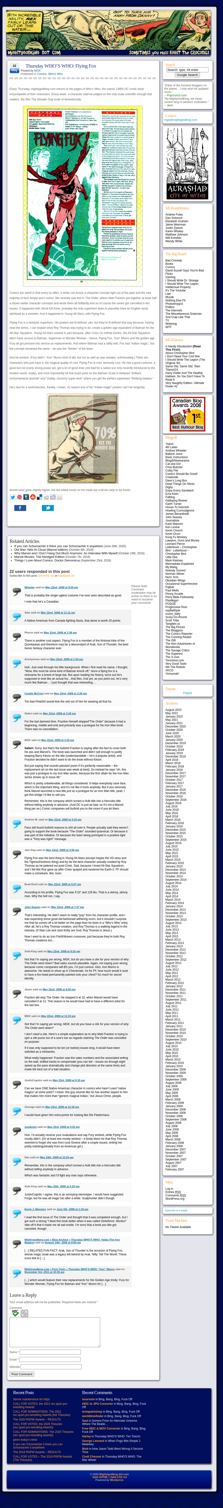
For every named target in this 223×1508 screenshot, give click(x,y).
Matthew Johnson (176, 234)
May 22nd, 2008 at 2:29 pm (70, 693)
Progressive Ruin (176, 607)
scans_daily (172, 613)
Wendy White (173, 241)
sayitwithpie (172, 610)
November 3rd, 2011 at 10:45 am (44, 1272)
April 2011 (171, 1016)
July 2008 (171, 1126)
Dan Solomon (174, 218)
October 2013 (174, 916)
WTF (168, 327)
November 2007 (175, 1152)
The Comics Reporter (179, 633)
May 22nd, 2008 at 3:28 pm (59, 713)
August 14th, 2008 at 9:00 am (63, 1242)
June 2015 (172, 849)
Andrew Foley (174, 214)
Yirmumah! (172, 673)
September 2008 (176, 1119)
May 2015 (171, 853)
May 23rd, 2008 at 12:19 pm (62, 1106)
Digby (169, 487)
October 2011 (174, 996)
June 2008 (172, 1129)
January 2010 (174, 1066)
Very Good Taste (176, 663)
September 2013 (176, 919)
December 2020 (175, 726)
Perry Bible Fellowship (179, 597)
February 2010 (174, 1063)
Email (14, 1365)
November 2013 (175, 913)
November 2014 (175, 873)
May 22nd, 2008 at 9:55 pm (59, 989)
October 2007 (174, 1156)
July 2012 (171, 966)
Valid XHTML (100, 1482)
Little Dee (171, 557)
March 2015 (172, 859)
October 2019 (174, 746)
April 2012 (171, 976)
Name (14, 1358)
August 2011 (173, 1003)
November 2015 (175, 833)
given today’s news (25, 1445)
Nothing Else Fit (175, 300)
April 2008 (171, 1136)
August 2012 (173, 963)
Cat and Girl (173, 464)
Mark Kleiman (174, 560)
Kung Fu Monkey (176, 537)
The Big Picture (175, 627)
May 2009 (171, 1093)
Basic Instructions (176, 457)
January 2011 (174, 1026)
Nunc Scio (171, 577)
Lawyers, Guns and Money (182, 540)
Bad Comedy (173, 260)
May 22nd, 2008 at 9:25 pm (63, 951)
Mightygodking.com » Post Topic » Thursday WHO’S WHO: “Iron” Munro (70, 1269)
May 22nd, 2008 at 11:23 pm (58, 1016)
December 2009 (175, 1069)
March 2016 (172, 819)
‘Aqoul (169, 444)
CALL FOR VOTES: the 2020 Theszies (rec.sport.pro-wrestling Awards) (37, 1431)
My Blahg (171, 567)
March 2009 (172, 1099)
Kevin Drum (172, 533)
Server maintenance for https (31, 1405)
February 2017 (174, 783)
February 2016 (174, 823)
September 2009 (176, 1079)
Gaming (170, 277)
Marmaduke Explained (179, 563)
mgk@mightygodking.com (180, 120)
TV (167, 320)
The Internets (173, 310)
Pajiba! (169, 587)
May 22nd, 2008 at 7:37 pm (67, 907)
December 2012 (175, 949)
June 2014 (172, 889)
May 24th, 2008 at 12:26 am (57, 1157)
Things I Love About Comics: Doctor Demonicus (47, 560)
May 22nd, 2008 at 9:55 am (61, 587)
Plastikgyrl (171, 600)
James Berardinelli (177, 514)
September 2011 (176, 999)
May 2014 (171, 893)
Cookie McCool (34, 693)
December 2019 (175, 743)
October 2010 (174, 1036)
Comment (16, 1308)
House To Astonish (177, 507)
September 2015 (176, 839)
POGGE (170, 603)
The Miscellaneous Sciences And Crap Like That (183, 315)
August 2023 (173, 710)
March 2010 (172, 1059)
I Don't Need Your (182, 356)
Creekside (171, 477)
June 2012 (172, 969)
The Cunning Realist (178, 637)
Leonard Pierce (175, 543)
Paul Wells (172, 590)
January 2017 (174, 786)
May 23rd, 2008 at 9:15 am (69, 1080)
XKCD (169, 670)
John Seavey (32, 907)
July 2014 (171, 886)
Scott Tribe (172, 620)
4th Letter (171, 447)
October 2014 (174, 876)
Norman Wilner (174, 573)
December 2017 (175, 773)
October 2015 (174, 836)
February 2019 (174, 750)
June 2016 (172, 809)
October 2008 (174, 1116)
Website (15, 1372)
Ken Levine (172, 527)
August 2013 (173, 923)
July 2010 (171, 1046)
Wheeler (30, 587)
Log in (169, 1188)
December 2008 (175, 1109)
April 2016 (171, 816)
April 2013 (171, 936)
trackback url (66, 575)
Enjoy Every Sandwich (179, 490)
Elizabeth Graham (176, 221)
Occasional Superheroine (181, 583)
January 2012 (174, 986)
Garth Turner (173, 504)
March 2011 (172, 1019)
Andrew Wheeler (176, 450)
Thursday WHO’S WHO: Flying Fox (60, 66)
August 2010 (173, 1043)
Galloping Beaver (176, 500)
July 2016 (171, 806)
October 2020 (174, 730)
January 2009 (174, 1106)
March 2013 (172, 939)
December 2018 (175, 756)
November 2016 (175, 793)
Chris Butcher (174, 467)
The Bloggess (174, 630)
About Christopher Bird (179, 353)
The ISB (170, 640)
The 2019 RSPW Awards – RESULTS (37, 1457)
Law (168, 293)
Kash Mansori (174, 524)
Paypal (187, 693)
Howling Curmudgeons (179, 510)
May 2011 (171, 1013)
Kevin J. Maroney (35, 1209)
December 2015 (175, 829)
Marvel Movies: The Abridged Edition (39, 557)
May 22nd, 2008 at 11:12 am (58, 612)
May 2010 (171, 1053)
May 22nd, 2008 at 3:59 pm (62, 850)
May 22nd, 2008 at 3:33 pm (57, 740)
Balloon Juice (173, 454)
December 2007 (175, 1149)
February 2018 (174, 766)
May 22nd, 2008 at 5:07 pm (64, 884)
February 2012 (174, 983)
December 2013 (175, 909)
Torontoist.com (174, 660)
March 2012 (172, 979)
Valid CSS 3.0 (118, 1482)
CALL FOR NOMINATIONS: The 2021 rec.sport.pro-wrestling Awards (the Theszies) (41, 1419)
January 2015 (174, 866)
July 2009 (171, 1086)
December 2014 (175, 869)
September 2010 (176, 1039)
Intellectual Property (178, 287)
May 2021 (171, 720)
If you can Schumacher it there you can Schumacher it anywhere (58, 546)
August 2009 (173, 1083)
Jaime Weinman (175, 224)
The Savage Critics (177, 650)
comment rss (46, 575)
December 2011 (175, 989)
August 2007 (173, 1162)
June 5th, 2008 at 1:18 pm (72, 1209)
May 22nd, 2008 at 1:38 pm (60, 632)
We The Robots (175, 667)
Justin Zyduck (174, 228)
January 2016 (174, 826)
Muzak (169, 297)
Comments (175, 1195)
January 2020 (174, 740)
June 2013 (172, 929)
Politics (169, 307)
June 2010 (172, 1049)
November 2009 (175, 1073)
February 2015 (174, 863)
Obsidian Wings (175, 580)
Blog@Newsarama (177, 460)
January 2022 (174, 716)
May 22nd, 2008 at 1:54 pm (66, 659)
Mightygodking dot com (114, 1480)
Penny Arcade (174, 593)
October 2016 (174, 796)
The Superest (174, 653)
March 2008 (172, 1139)
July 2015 (171, 846)
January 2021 (174, 723)
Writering (171, 323)
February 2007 (174, 1169)
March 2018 (172, 763)
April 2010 (171, 1056)
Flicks (169, 273)
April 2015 (171, 856)
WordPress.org (174, 1198)
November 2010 (175, 1033)
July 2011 (171, 1006)
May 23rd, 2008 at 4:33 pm (63, 1126)
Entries (173, 1192)
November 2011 (175, 993)
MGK (37, 70)
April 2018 (171, 759)
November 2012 (175, 953)
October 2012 (174, 956)
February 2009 (174, 1103)
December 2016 (175, 789)
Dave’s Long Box (176, 480)
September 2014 (176, 879)
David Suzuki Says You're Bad (184, 270)
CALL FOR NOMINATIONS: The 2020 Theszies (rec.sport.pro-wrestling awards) (43, 1439)
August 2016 (173, 803)
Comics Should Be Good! (181, 474)
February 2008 (174, 1143)
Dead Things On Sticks (180, 484)
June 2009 (172, 1089)
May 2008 (171, 1133)
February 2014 (174, 903)
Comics (42, 74)
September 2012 (176, 959)
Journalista (172, 520)
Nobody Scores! (175, 570)
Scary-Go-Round (176, 617)
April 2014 (171, 896)
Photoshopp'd (174, 303)
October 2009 (174, 1076)
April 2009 (171, 1096)
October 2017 (174, 779)
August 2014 (173, 883)
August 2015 (173, 843)
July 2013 (171, 926)
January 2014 (174, 906)
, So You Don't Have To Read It (185, 376)
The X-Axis (172, 657)
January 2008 (174, 1146)
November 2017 (175, 776)
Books (169, 263)
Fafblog (170, 497)
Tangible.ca (172, 623)
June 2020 (172, 733)
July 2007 (171, 1166)
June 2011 (172, 1009)
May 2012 (171, 973)
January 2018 (174, 769)
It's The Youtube (175, 290)
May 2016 (171, 813)
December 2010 (175, 1029)
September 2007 (176, 1159)
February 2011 (174, 1023)
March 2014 (172, 899)
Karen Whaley (174, 231)
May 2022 (171, 713)
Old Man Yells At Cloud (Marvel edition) (41, 549)
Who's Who (55, 74)
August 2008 (173, 1123)
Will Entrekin (173, 238)
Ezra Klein (171, 494)
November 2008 (175, 1113)
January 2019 (174, 753)
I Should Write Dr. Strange (181, 280)
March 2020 (172, 736)
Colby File (171, 470)
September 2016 (176, 799)
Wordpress (117, 1485)
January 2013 (174, 946)
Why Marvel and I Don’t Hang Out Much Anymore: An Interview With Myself (66, 553)
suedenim (31, 1126)
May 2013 (171, 933)
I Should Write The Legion (181, 283)
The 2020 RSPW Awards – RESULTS (37, 1425)
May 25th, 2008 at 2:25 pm (63, 1186)
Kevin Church (174, 530)
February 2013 (174, 943)
